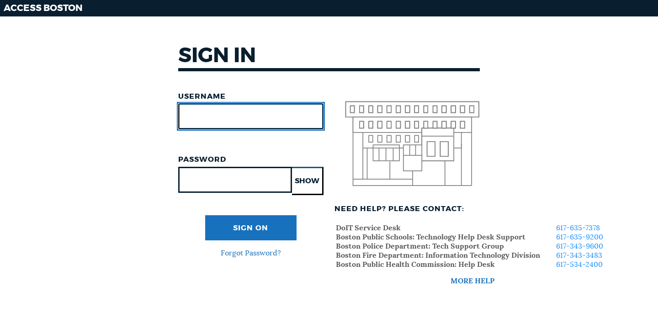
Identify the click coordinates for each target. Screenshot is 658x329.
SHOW (307, 181)
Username (202, 96)
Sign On (250, 228)
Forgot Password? (251, 253)
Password (202, 159)
